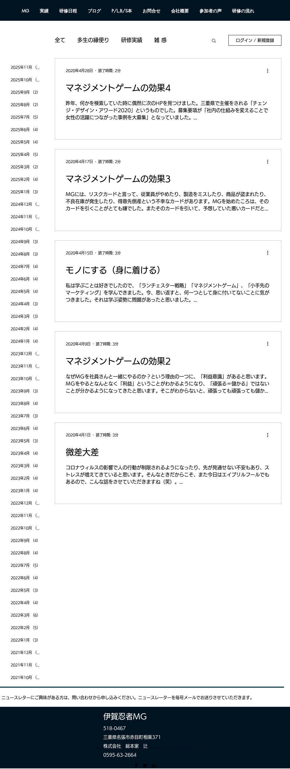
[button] (214, 41)
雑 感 (160, 40)
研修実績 (131, 40)
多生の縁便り (93, 40)
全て (60, 40)
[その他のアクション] (269, 70)
